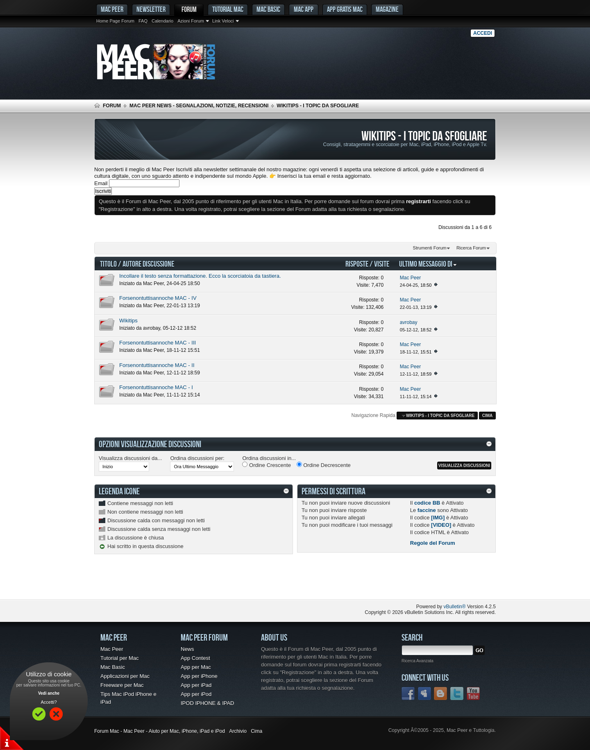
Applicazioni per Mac (125, 676)
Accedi (482, 33)
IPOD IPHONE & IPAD (207, 703)
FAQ (143, 20)
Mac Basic (268, 9)
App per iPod (196, 694)
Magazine (387, 9)
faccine (427, 510)
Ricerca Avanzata (417, 661)
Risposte (356, 263)
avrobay (151, 328)
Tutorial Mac (227, 9)
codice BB (427, 503)
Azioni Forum (190, 20)
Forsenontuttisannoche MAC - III (157, 343)
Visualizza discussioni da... (130, 458)
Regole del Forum (432, 543)
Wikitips (128, 320)
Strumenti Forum (430, 247)
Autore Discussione (148, 263)
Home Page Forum (115, 20)
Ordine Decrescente (324, 465)
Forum (189, 9)
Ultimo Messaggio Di (428, 263)
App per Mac (196, 667)
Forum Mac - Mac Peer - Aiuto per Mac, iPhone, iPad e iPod (159, 731)
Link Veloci (223, 20)
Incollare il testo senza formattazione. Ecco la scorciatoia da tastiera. (200, 276)
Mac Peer (153, 283)
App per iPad (196, 685)
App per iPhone (199, 676)
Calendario (162, 20)
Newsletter (151, 9)
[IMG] (438, 517)
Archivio (238, 731)
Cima (487, 415)
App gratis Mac (345, 9)
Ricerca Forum (471, 247)
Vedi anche (48, 693)
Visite (381, 263)
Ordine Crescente (266, 465)
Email (101, 183)
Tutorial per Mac (119, 658)
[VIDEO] (441, 525)
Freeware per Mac (121, 685)
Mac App (303, 9)
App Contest (195, 658)
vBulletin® (454, 607)
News (187, 649)
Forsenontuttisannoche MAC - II (157, 365)
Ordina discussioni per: (197, 458)
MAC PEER (112, 9)
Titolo (108, 263)
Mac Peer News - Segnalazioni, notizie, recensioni (198, 106)
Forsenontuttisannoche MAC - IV (158, 298)
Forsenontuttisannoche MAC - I (156, 387)
